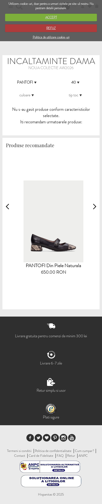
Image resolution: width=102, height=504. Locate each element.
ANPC (83, 455)
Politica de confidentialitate (53, 450)
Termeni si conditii (19, 450)
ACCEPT (51, 17)
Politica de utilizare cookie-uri (51, 37)
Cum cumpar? (84, 450)
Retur (71, 455)
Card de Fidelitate (41, 455)
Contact (19, 455)
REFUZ (51, 28)
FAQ (60, 455)
